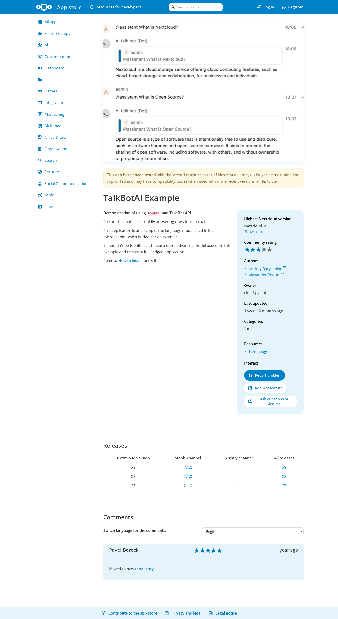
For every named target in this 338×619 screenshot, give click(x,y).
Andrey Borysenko (265, 268)
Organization (52, 148)
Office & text (52, 137)
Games (47, 91)
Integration (51, 102)
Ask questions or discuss (268, 401)
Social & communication (63, 183)
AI (43, 44)
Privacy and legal (182, 613)
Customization (54, 56)
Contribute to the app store (129, 613)
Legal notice (222, 613)
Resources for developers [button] (115, 7)
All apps (48, 21)
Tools (46, 195)
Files (45, 79)
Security (48, 171)
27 (284, 485)
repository (144, 568)
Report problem (264, 375)
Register (292, 7)
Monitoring (51, 114)
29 (284, 467)
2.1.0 (188, 467)
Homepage (258, 351)
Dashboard (51, 68)
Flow (45, 206)
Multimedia (51, 125)
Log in (265, 7)
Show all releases (259, 231)
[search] (196, 7)
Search (47, 160)
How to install (130, 260)
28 (284, 476)
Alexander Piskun (264, 274)
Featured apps (54, 33)
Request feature (265, 387)
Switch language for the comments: (134, 530)
